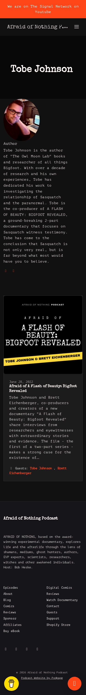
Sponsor (9, 618)
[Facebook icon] (5, 649)
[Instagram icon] (27, 649)
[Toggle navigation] (76, 27)
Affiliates (12, 625)
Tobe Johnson (41, 468)
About (8, 594)
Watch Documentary (62, 600)
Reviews (9, 612)
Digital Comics (59, 587)
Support (53, 618)
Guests (52, 612)
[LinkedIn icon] (37, 649)
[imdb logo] (13, 271)
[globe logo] (6, 271)
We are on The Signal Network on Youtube (43, 9)
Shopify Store (58, 625)
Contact (53, 606)
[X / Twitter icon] (16, 649)
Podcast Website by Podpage (42, 677)
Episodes (10, 587)
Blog (7, 600)
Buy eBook (11, 631)
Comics (8, 606)
